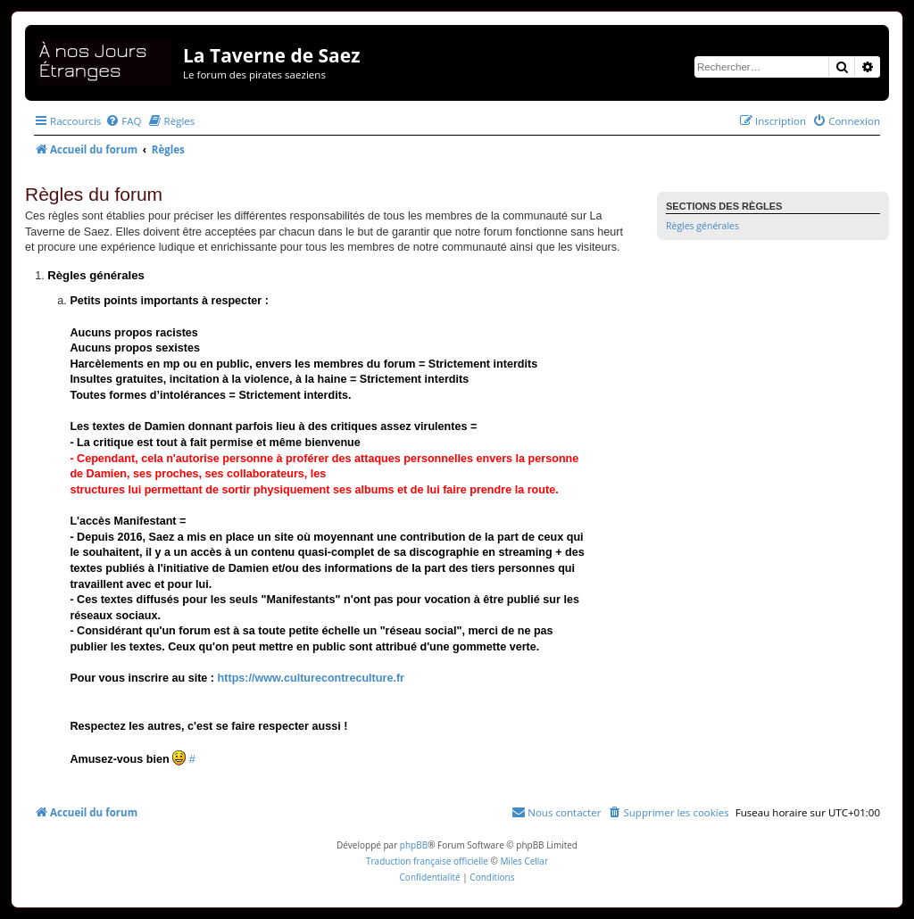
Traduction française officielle (427, 861)
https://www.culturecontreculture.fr (311, 678)
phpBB (414, 845)
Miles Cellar (524, 861)
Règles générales (702, 225)
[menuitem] (123, 121)
